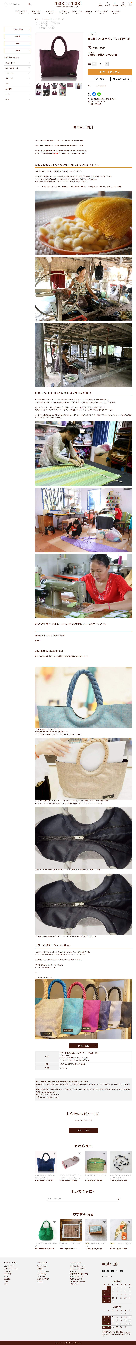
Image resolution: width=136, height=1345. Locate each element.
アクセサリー (10, 73)
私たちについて (42, 1266)
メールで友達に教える (96, 102)
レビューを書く (83, 1130)
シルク (52, 26)
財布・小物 (9, 79)
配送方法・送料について (78, 1269)
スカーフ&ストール (12, 68)
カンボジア (53, 28)
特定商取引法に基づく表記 (79, 1274)
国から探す (44, 28)
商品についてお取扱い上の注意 (48, 1097)
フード (8, 94)
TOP (36, 22)
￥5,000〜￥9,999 (55, 22)
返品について (74, 1271)
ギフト (8, 99)
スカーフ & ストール (11, 1269)
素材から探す (44, 24)
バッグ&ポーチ (10, 63)
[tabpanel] (59, 57)
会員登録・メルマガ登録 (78, 1282)
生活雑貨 (9, 89)
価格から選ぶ (44, 22)
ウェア (8, 84)
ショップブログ (42, 1274)
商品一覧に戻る (94, 104)
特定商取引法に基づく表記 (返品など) (102, 99)
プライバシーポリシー (77, 1276)
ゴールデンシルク (55, 24)
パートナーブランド (43, 1271)
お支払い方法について (77, 1266)
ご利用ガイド (41, 1276)
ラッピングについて (76, 1279)
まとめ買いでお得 (43, 1279)
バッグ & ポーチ (9, 1266)
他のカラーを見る (83, 1046)
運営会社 (40, 1282)
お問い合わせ (98, 79)
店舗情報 (40, 1269)
